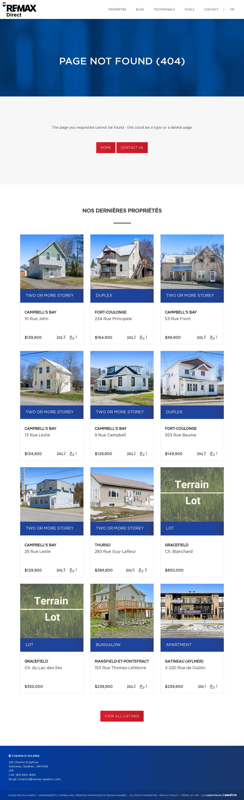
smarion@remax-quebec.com (39, 779)
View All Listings (122, 716)
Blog (140, 9)
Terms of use (190, 795)
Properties (117, 9)
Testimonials (164, 9)
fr (232, 9)
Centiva (230, 794)
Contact (211, 9)
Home (106, 147)
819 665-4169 (26, 775)
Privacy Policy (169, 795)
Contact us (132, 147)
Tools (189, 9)
